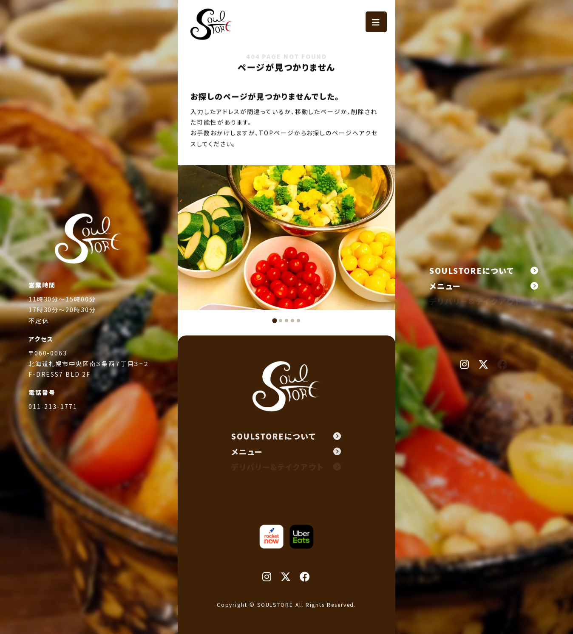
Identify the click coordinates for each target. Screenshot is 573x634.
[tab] (274, 320)
